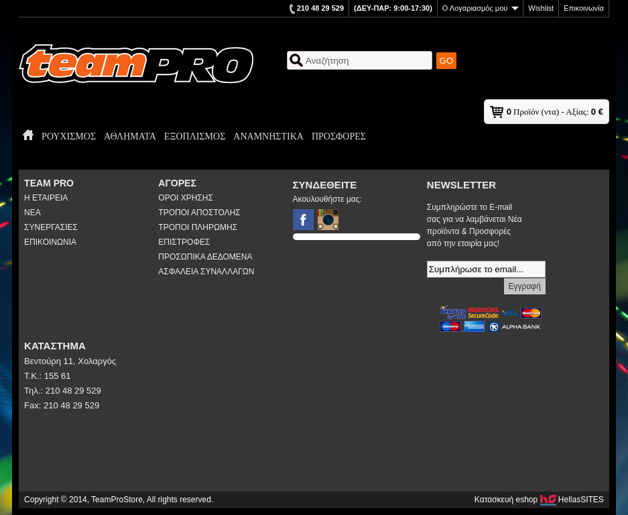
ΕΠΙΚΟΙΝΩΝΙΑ (50, 242)
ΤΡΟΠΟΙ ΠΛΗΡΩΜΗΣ (197, 227)
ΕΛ (587, 74)
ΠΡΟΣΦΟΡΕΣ (339, 136)
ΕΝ (604, 74)
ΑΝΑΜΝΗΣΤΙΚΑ (268, 136)
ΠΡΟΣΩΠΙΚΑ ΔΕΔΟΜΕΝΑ (205, 257)
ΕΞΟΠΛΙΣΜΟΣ (194, 136)
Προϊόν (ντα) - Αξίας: (555, 112)
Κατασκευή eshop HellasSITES (539, 500)
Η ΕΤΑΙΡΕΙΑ (46, 198)
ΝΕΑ (32, 212)
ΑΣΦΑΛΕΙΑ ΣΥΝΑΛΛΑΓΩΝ (206, 271)
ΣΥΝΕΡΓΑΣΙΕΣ (51, 227)
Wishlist (541, 8)
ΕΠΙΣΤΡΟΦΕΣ (184, 242)
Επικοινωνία (584, 8)
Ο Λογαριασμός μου (480, 8)
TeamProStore (136, 63)
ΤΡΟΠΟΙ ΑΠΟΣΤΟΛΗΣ (199, 212)
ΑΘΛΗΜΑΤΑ (130, 136)
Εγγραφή (525, 286)
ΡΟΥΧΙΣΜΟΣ (69, 136)
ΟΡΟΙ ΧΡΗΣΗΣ (185, 198)
